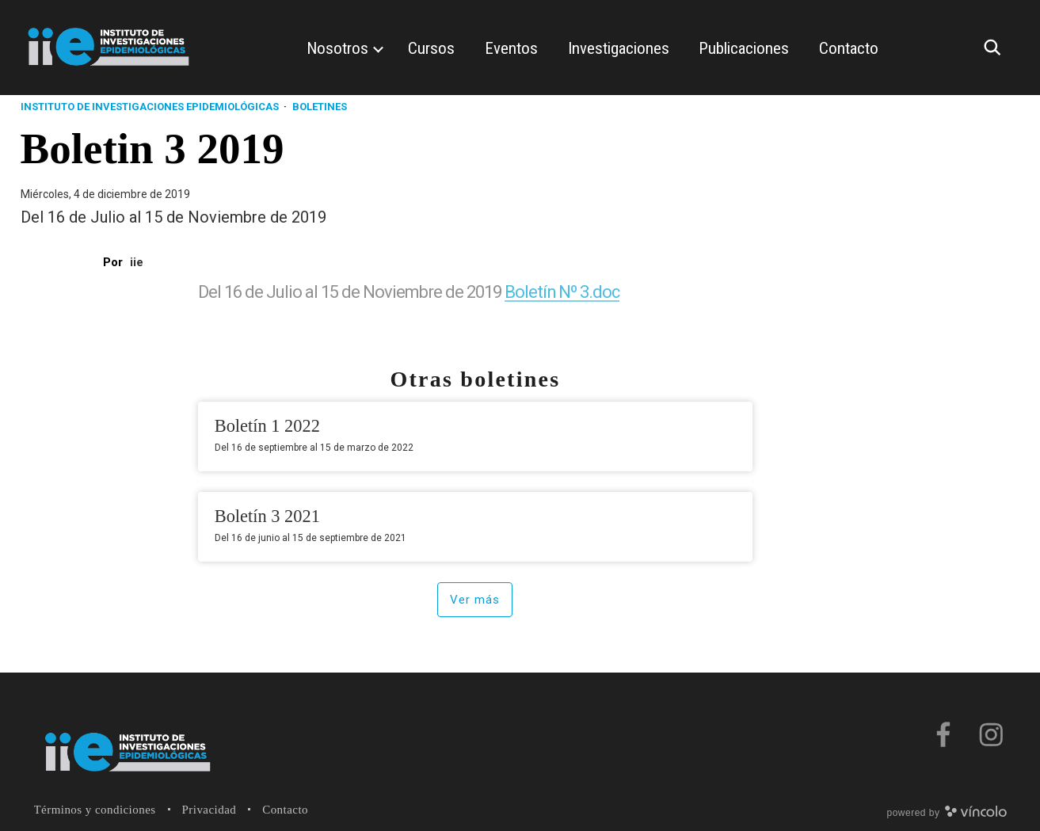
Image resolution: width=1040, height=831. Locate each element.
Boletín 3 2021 (267, 516)
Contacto (285, 809)
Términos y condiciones (95, 809)
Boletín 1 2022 (267, 426)
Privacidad (209, 809)
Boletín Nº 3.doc (563, 292)
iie (136, 262)
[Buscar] (996, 47)
